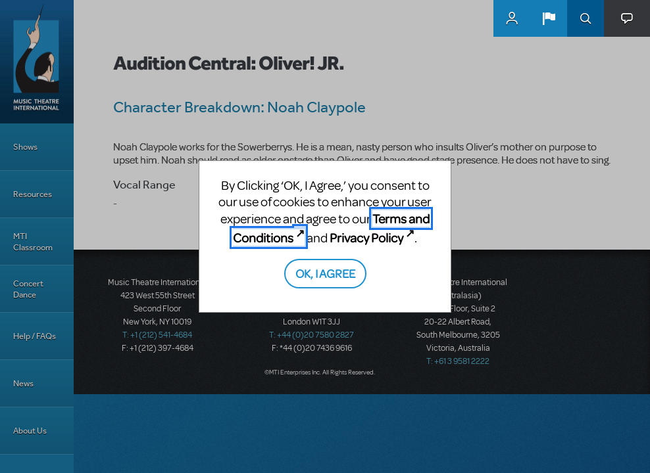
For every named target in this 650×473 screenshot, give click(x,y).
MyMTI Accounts (511, 18)
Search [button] (585, 18)
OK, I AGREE (325, 273)
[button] (548, 18)
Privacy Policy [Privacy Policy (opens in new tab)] (366, 237)
